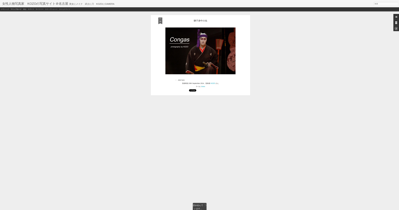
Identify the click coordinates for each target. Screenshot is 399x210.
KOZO (213, 17)
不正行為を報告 (214, 208)
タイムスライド (64, 9)
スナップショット (51, 9)
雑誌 (24, 9)
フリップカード (16, 9)
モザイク (31, 9)
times (203, 20)
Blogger (208, 208)
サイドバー (40, 9)
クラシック (5, 9)
